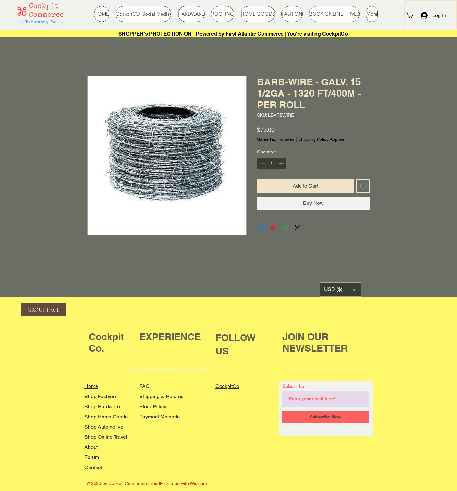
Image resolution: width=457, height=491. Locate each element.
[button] (409, 15)
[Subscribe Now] (325, 417)
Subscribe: (294, 386)
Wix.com (198, 483)
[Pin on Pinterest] (273, 228)
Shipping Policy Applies (321, 139)
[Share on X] (297, 228)
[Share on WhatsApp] (285, 228)
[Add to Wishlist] (363, 186)
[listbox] (340, 289)
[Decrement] (262, 163)
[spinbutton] (271, 163)
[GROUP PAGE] (43, 309)
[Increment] (281, 163)
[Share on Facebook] (261, 228)
